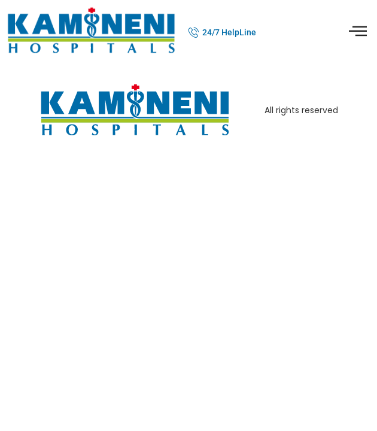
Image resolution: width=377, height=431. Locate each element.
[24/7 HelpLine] (193, 32)
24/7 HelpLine (229, 32)
